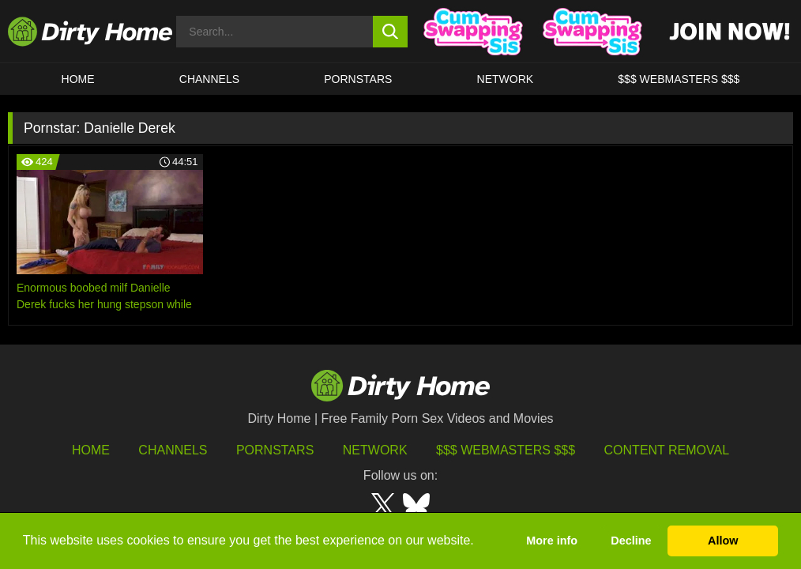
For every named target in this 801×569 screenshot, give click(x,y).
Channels (172, 450)
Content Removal (667, 450)
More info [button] (551, 540)
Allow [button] (723, 540)
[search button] (390, 31)
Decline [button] (631, 540)
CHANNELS (209, 79)
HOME (78, 79)
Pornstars (358, 79)
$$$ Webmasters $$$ (505, 450)
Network (505, 79)
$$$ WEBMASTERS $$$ (678, 79)
